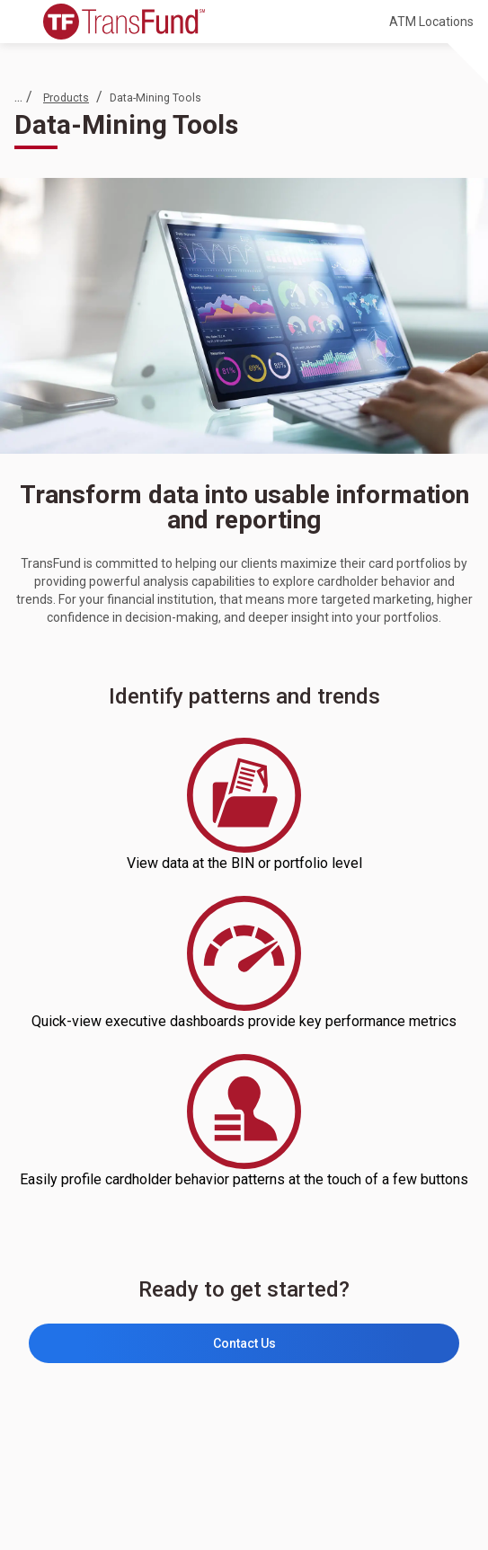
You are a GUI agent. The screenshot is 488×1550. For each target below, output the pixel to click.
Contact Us (244, 1343)
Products (66, 98)
